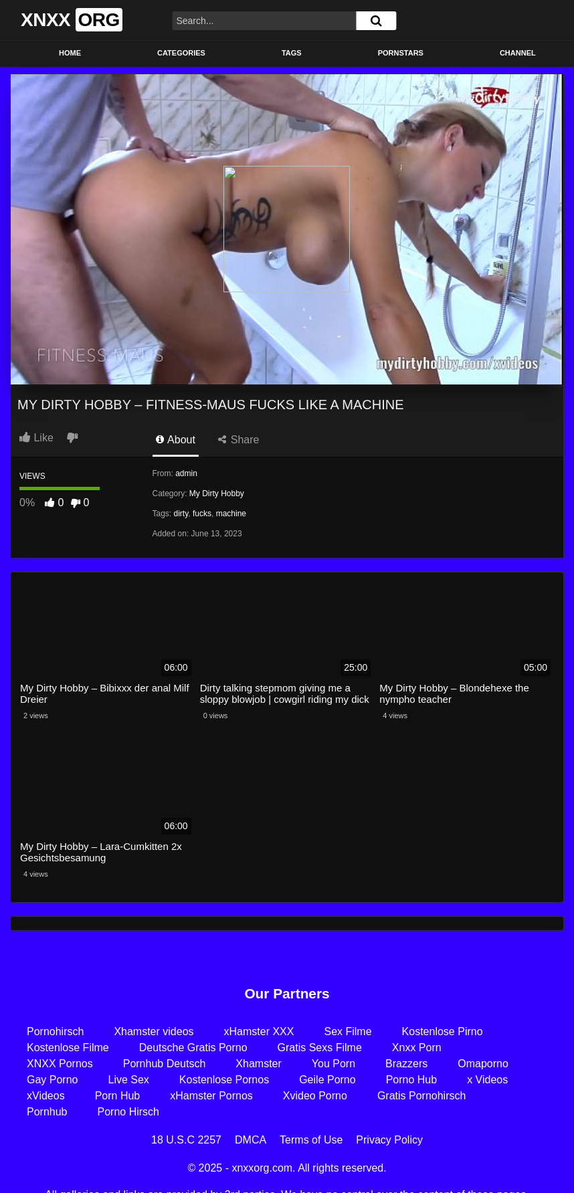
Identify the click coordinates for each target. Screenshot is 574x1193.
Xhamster (258, 1063)
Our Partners (286, 993)
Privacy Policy (389, 1140)
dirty (181, 513)
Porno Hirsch (128, 1111)
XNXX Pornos (60, 1063)
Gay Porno (52, 1079)
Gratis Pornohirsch (421, 1095)
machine (231, 513)
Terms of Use (311, 1140)
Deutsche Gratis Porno (193, 1047)
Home (70, 53)
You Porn (333, 1063)
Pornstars (400, 53)
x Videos (487, 1079)
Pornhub (47, 1111)
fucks (202, 513)
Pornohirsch (55, 1031)
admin (186, 473)
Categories (181, 53)
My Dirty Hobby (216, 493)
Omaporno (483, 1063)
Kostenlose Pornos (224, 1079)
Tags (292, 53)
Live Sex (128, 1079)
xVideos (46, 1095)
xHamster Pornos (211, 1095)
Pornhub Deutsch (164, 1063)
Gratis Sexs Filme (320, 1047)
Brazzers (406, 1063)
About (175, 439)
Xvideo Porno (315, 1095)
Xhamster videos (153, 1031)
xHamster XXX (259, 1031)
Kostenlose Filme (68, 1047)
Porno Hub (412, 1079)
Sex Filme (347, 1031)
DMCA (250, 1140)
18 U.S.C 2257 (186, 1140)
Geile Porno (327, 1079)
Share (238, 439)
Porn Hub (117, 1095)
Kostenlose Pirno (442, 1031)
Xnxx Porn (417, 1047)
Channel (518, 53)
